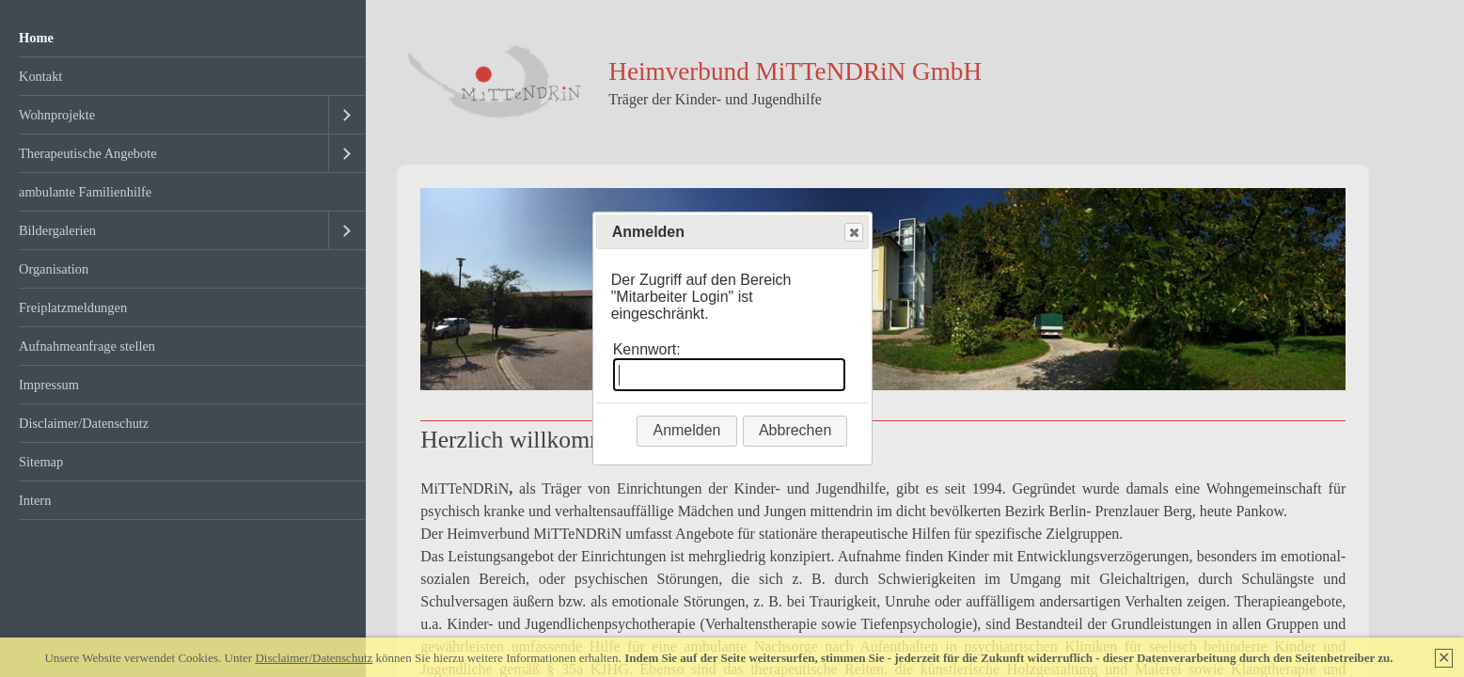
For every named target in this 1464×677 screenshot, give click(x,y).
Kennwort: (647, 349)
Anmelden (686, 430)
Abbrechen (795, 430)
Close (852, 233)
